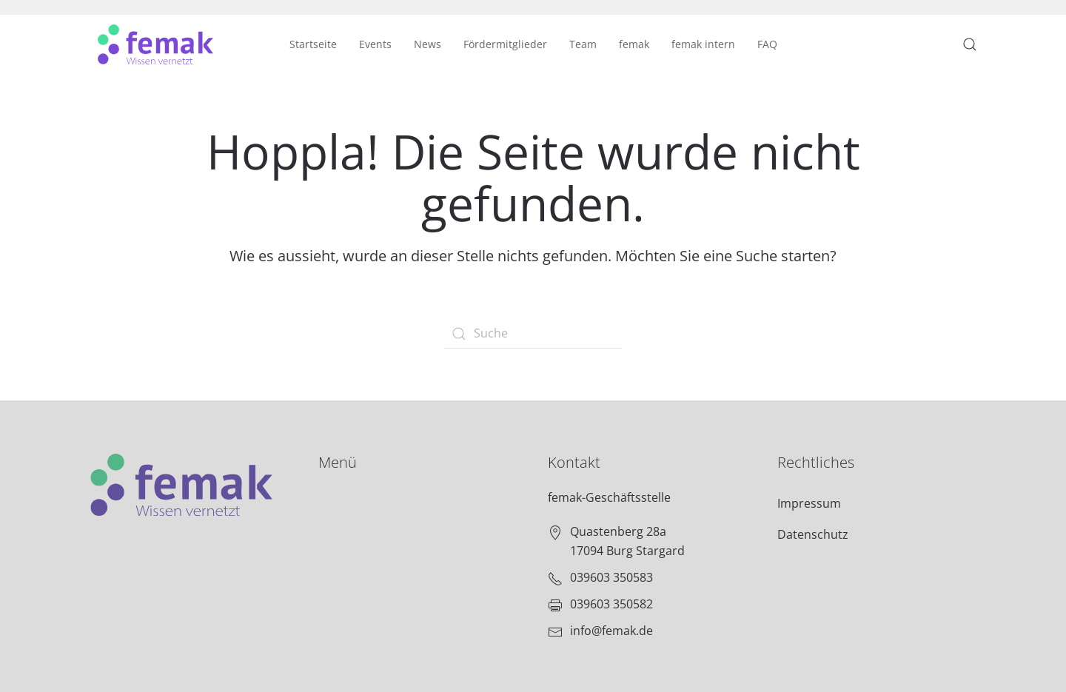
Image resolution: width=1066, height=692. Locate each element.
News (427, 44)
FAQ (767, 44)
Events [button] (375, 44)
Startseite (313, 44)
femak (634, 44)
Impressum (809, 503)
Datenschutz (812, 534)
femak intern (703, 44)
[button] (969, 44)
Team (583, 44)
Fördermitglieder (505, 44)
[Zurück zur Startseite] (155, 44)
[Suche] (533, 334)
